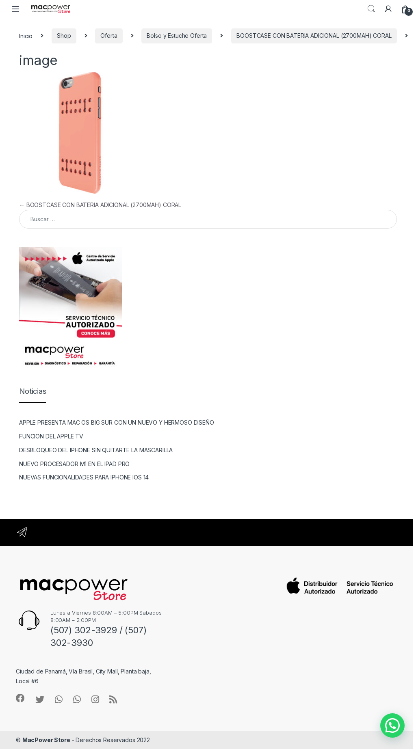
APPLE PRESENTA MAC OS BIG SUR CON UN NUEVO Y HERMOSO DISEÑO (116, 422)
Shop (64, 35)
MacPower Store (46, 739)
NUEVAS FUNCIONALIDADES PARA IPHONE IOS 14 (84, 477)
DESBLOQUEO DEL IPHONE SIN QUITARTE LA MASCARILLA (96, 450)
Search (371, 8)
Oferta (108, 35)
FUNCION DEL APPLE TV (51, 436)
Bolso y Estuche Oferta (177, 35)
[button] (392, 725)
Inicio (25, 35)
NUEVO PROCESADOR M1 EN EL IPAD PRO (74, 463)
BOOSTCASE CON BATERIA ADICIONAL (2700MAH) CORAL (313, 35)
